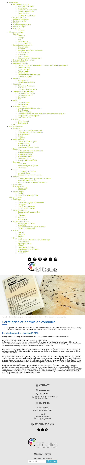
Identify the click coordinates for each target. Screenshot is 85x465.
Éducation (16, 149)
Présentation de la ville (21, 4)
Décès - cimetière (24, 43)
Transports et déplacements (23, 91)
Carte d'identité (23, 47)
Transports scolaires (25, 95)
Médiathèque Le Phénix (26, 223)
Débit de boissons (24, 117)
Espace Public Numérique (27, 247)
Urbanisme (17, 84)
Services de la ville (19, 21)
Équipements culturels (21, 221)
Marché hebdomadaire (26, 12)
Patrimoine (17, 199)
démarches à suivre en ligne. (72, 328)
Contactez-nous (44, 390)
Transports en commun (26, 93)
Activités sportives (19, 210)
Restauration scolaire (25, 153)
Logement (21, 138)
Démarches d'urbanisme (26, 86)
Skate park (21, 216)
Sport (15, 169)
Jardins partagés (23, 251)
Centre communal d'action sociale (30, 130)
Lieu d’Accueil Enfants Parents (28, 147)
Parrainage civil (23, 41)
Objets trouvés (23, 73)
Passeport (21, 49)
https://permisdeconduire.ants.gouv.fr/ (57, 329)
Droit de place (23, 110)
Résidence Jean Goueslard (27, 180)
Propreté (16, 78)
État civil (16, 34)
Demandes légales (20, 106)
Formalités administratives (22, 45)
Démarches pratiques (16, 32)
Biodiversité (22, 190)
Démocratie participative (22, 25)
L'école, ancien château (26, 208)
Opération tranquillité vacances (29, 75)
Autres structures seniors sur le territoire (32, 182)
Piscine (20, 214)
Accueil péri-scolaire (25, 154)
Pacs (19, 39)
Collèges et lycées (24, 158)
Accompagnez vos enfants (27, 160)
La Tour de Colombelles (26, 206)
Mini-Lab (21, 245)
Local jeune (22, 164)
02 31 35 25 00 (44, 394)
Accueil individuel (24, 145)
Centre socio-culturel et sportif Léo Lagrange (34, 240)
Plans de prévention (25, 69)
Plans (15, 101)
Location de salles (19, 62)
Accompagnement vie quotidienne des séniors (34, 179)
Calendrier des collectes (26, 82)
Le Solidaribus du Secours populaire (30, 132)
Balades (20, 236)
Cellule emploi (23, 123)
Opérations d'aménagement (28, 195)
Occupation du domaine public (28, 116)
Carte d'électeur (23, 52)
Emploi (15, 119)
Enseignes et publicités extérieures (30, 108)
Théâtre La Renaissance (26, 229)
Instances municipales (21, 19)
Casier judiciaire (23, 56)
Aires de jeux (22, 219)
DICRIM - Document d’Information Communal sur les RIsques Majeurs (43, 65)
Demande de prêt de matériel (23, 60)
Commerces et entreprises (27, 10)
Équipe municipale (19, 17)
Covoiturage (22, 97)
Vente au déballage (24, 112)
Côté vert (21, 232)
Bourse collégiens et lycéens (28, 166)
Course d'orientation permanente (30, 175)
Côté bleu (21, 234)
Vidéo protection (24, 71)
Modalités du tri (23, 80)
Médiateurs (22, 167)
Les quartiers (22, 8)
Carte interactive (23, 102)
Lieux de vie (17, 238)
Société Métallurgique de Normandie (31, 203)
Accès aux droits (23, 134)
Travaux (20, 193)
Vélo (19, 99)
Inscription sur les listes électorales (30, 51)
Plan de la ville (23, 104)
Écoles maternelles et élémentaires (30, 151)
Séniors (16, 177)
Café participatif (23, 242)
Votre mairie (13, 2)
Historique (21, 201)
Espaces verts (23, 188)
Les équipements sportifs (27, 171)
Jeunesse (16, 162)
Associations (17, 184)
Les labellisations (24, 173)
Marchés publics (19, 125)
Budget (15, 23)
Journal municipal (19, 26)
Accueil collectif (23, 143)
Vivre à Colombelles (16, 127)
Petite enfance (18, 140)
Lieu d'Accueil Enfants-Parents (28, 249)
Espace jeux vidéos (24, 243)
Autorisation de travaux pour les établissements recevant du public (41, 114)
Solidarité (16, 128)
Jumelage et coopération (26, 15)
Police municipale (24, 67)
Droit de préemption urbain (27, 89)
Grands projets (18, 191)
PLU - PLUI (22, 88)
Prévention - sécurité (20, 64)
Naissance (21, 36)
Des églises (22, 205)
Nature (15, 230)
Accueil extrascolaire (25, 156)
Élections (16, 28)
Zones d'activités (24, 13)
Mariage (21, 38)
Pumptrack (21, 217)
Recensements (23, 54)
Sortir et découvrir (15, 197)
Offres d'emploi (23, 121)
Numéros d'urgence (25, 77)
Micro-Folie (22, 225)
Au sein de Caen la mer (26, 6)
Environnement (18, 186)
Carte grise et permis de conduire (30, 58)
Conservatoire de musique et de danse (31, 227)
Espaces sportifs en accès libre (29, 212)
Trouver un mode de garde (27, 141)
